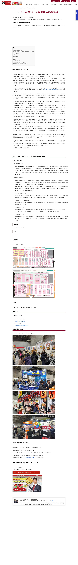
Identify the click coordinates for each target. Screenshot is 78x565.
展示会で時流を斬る (17, 523)
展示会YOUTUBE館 (17, 525)
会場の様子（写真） (17, 60)
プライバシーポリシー (49, 525)
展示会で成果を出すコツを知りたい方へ (21, 63)
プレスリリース (32, 524)
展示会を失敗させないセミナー (76, 15)
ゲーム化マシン (24, 525)
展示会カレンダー (40, 510)
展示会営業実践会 (25, 519)
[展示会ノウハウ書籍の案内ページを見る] (17, 1)
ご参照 (52, 500)
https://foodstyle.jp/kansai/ (20, 321)
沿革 (46, 521)
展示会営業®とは (29, 4)
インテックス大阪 (40, 519)
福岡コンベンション (41, 525)
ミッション (47, 519)
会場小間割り (16, 56)
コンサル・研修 (53, 4)
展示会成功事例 (16, 521)
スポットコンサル (25, 523)
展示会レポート (8, 519)
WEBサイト (16, 59)
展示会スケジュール (68, 4)
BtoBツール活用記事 (49, 523)
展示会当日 (16, 517)
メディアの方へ (32, 526)
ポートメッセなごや (41, 521)
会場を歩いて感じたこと (18, 50)
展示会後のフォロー (17, 519)
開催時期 (17, 53)
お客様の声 (60, 4)
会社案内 (75, 4)
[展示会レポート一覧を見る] (12, 8)
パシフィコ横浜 (40, 517)
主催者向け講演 (24, 521)
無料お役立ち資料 (9, 517)
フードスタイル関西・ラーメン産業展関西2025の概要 (24, 51)
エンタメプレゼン (25, 527)
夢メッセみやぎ (40, 523)
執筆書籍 (47, 517)
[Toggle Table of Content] (32, 48)
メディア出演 (32, 520)
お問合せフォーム (67, 510)
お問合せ (73, 1)
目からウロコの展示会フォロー (30, 457)
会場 (16, 54)
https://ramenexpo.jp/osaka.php (21, 325)
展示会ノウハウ (37, 4)
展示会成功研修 (24, 517)
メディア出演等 (45, 4)
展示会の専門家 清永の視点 (19, 62)
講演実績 (31, 522)
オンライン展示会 (17, 527)
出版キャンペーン (55, 1)
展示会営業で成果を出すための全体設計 (51, 89)
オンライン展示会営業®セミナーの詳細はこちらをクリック (26, 472)
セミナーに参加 (66, 1)
